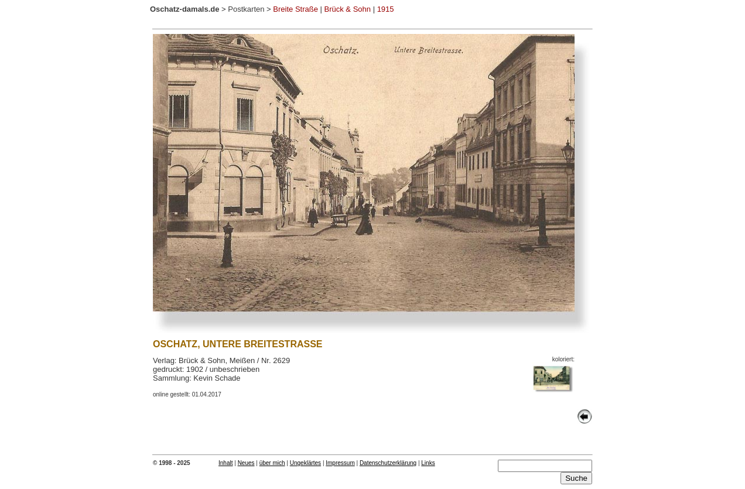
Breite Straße (295, 9)
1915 (385, 9)
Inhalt (225, 463)
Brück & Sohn (347, 9)
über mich (272, 463)
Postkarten (246, 9)
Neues (246, 463)
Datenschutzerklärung (388, 463)
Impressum (340, 463)
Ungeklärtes (305, 463)
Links (428, 463)
